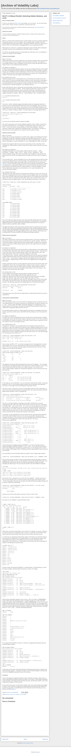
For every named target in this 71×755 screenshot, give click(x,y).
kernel (11, 694)
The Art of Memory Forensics (59, 18)
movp (21, 694)
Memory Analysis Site (58, 20)
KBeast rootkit (18, 23)
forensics (8, 694)
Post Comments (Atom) (28, 743)
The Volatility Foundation (58, 15)
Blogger (38, 752)
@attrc (13, 689)
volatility (24, 694)
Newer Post (5, 739)
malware (17, 694)
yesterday (4, 163)
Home (25, 739)
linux (14, 694)
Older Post (45, 739)
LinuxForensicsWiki (38, 27)
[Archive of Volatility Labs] (19, 5)
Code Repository (56, 22)
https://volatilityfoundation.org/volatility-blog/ (48, 8)
